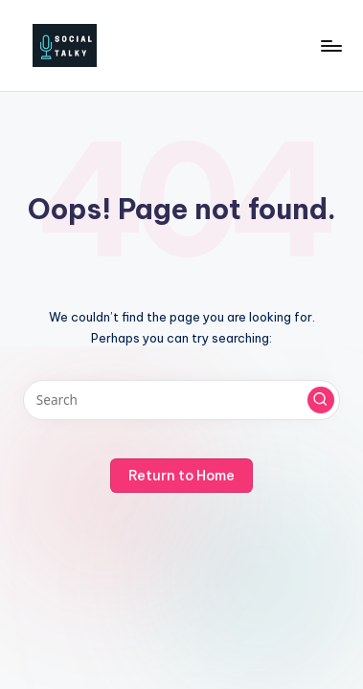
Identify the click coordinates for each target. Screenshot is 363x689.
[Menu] (330, 45)
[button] (320, 400)
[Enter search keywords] (181, 400)
